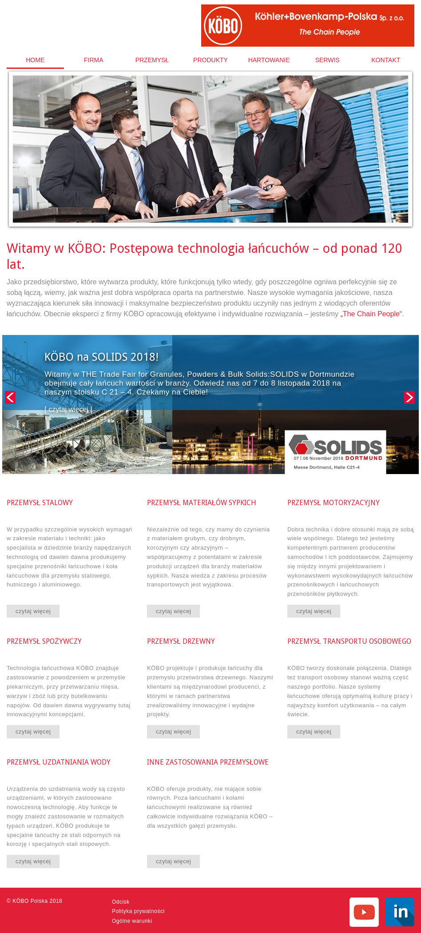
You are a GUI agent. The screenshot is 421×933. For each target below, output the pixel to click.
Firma (93, 60)
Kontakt (385, 60)
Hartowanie (269, 60)
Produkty (210, 60)
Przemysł (152, 60)
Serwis (327, 60)
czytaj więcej (33, 611)
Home (35, 60)
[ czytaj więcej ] (68, 409)
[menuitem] (35, 60)
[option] (210, 154)
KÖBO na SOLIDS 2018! (101, 357)
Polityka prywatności (138, 911)
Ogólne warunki (132, 921)
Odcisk (121, 902)
